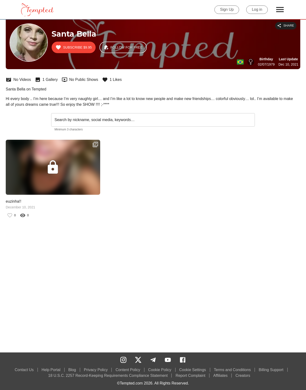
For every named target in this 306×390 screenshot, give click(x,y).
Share (285, 25)
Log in (257, 10)
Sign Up (227, 10)
